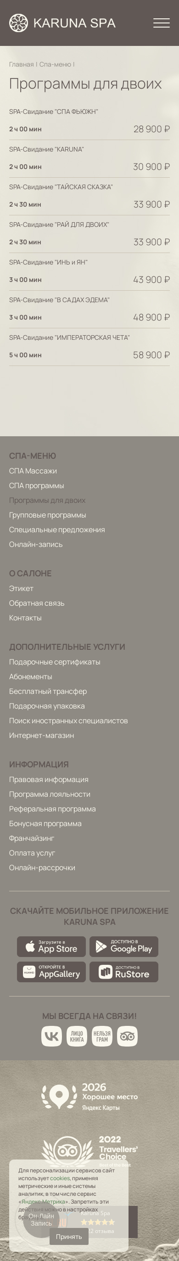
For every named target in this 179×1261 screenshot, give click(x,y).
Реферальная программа (52, 809)
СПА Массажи (33, 471)
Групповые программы (47, 515)
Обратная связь (37, 603)
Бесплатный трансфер (48, 691)
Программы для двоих (47, 500)
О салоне (30, 573)
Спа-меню (55, 64)
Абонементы (30, 676)
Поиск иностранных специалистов (68, 720)
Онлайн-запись (36, 544)
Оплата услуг (32, 853)
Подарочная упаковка (47, 706)
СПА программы (36, 485)
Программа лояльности (49, 794)
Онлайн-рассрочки (42, 867)
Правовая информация (49, 779)
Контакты (25, 618)
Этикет (21, 588)
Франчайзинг (31, 838)
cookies (60, 1178)
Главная (21, 64)
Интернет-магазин (41, 735)
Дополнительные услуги (67, 646)
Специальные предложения (57, 529)
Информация (39, 764)
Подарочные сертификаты (55, 662)
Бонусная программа (45, 823)
